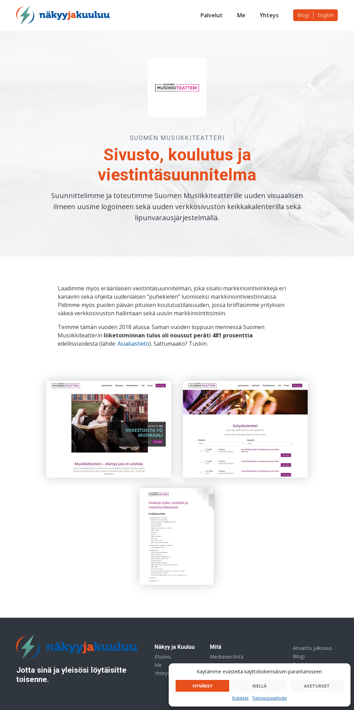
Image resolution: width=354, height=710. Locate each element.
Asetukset (317, 686)
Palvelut (212, 15)
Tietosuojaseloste (269, 698)
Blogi (303, 15)
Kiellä (259, 686)
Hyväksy (203, 686)
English (326, 15)
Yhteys (269, 15)
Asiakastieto (133, 343)
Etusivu (163, 656)
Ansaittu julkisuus (312, 648)
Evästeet (240, 698)
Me (241, 15)
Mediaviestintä (226, 656)
